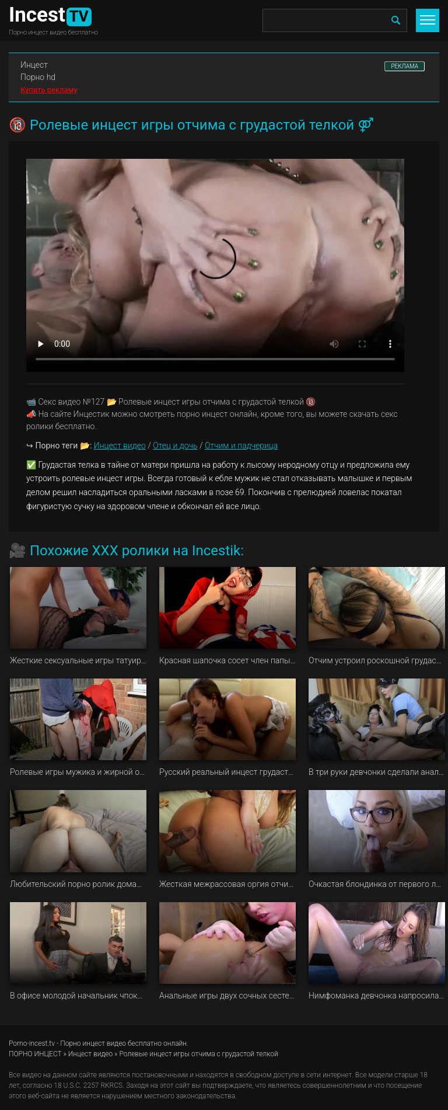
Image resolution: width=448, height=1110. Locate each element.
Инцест (34, 64)
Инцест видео (120, 445)
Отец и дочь (175, 445)
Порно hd (37, 77)
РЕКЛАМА (404, 66)
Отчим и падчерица (241, 445)
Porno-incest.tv (32, 1043)
